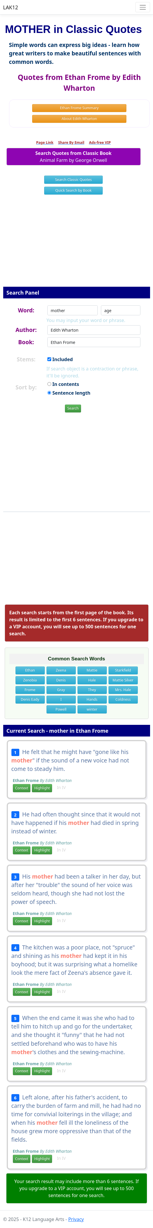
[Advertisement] (76, 244)
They (92, 689)
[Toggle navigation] (142, 7)
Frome (30, 689)
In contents (63, 384)
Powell (61, 709)
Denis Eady (30, 699)
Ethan (30, 670)
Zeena (61, 670)
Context (21, 788)
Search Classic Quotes (73, 179)
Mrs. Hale (123, 689)
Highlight (42, 788)
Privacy (76, 1219)
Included (60, 359)
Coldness (122, 699)
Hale (92, 680)
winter (92, 709)
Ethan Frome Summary (79, 107)
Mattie (92, 670)
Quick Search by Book (73, 190)
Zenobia (30, 680)
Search (73, 408)
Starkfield (123, 670)
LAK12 (10, 7)
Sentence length (68, 393)
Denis (61, 680)
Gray (61, 689)
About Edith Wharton (79, 118)
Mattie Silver (123, 680)
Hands (92, 699)
